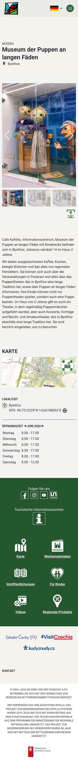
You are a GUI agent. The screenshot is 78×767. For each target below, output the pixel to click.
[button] (71, 135)
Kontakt (8, 671)
